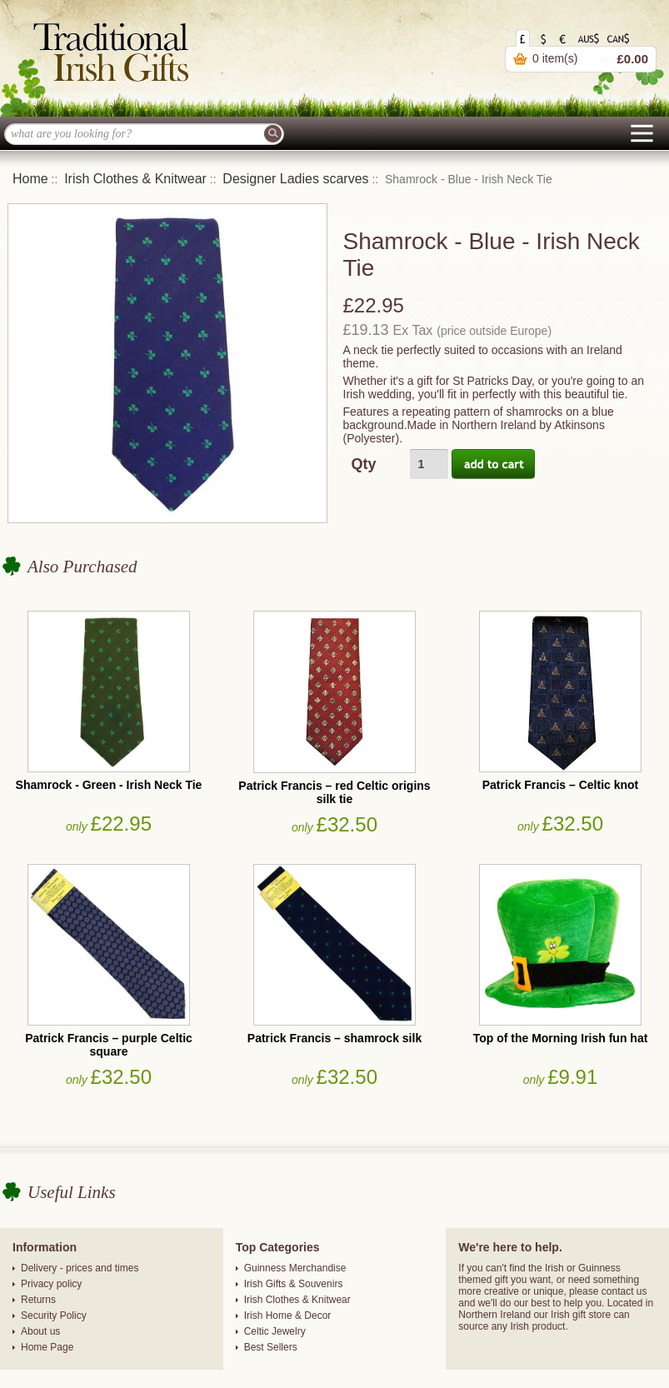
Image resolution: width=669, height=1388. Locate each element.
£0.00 (632, 59)
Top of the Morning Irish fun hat (560, 1038)
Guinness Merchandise (295, 1268)
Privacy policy (51, 1284)
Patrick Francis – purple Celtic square (108, 1044)
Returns (38, 1300)
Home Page (47, 1347)
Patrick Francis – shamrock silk (334, 1038)
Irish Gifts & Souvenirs (293, 1284)
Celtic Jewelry (275, 1331)
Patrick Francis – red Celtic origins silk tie (334, 792)
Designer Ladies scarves (295, 179)
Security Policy (54, 1315)
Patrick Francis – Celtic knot (560, 784)
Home (30, 179)
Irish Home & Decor (288, 1315)
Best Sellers (270, 1347)
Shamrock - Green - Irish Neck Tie (109, 784)
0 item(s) (554, 58)
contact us (624, 1291)
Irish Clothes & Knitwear (135, 179)
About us (40, 1331)
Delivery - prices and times (79, 1268)
